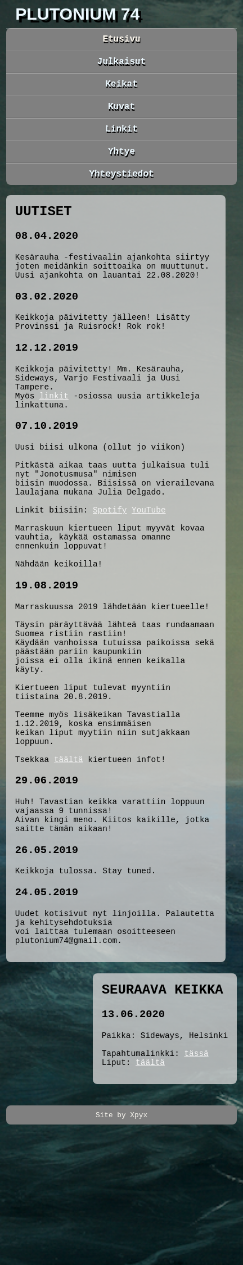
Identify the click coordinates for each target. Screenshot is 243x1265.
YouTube (148, 565)
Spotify (110, 565)
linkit (54, 434)
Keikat (121, 90)
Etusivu (121, 40)
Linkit (121, 139)
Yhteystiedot (121, 189)
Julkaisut (121, 65)
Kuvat (121, 114)
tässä (196, 1181)
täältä (68, 857)
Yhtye (121, 164)
